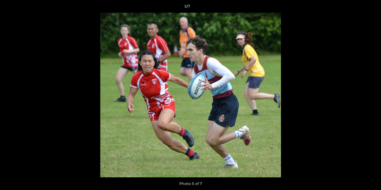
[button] (359, 7)
